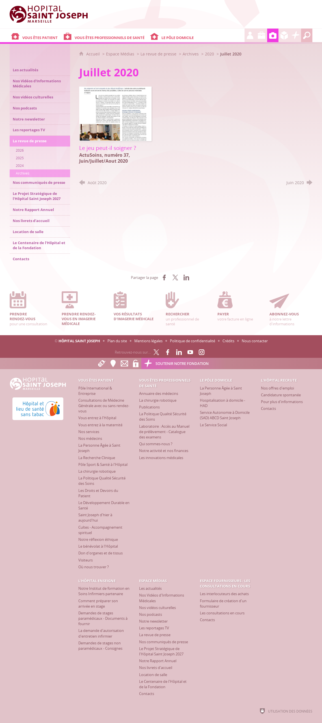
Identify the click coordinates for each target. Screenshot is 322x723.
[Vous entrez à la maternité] (100, 424)
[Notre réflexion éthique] (98, 539)
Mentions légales (148, 340)
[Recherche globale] (306, 35)
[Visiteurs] (85, 560)
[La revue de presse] (154, 634)
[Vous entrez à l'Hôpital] (97, 417)
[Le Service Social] (213, 424)
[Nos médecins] (90, 438)
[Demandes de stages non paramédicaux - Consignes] (100, 645)
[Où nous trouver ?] (93, 566)
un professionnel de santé (187, 308)
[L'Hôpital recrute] (250, 35)
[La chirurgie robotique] (97, 471)
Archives (191, 54)
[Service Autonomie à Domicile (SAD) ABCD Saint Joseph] (225, 415)
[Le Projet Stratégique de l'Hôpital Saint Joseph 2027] (161, 651)
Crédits (228, 340)
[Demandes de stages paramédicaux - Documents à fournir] (102, 618)
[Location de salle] (153, 674)
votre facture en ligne (238, 306)
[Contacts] (268, 408)
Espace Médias (120, 54)
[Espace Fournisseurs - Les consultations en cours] (284, 35)
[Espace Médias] (272, 35)
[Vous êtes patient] (36, 35)
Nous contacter (255, 340)
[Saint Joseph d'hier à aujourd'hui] (95, 517)
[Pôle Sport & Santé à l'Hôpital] (102, 464)
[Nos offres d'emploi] (277, 388)
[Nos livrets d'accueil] (155, 667)
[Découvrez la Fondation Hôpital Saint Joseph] (295, 35)
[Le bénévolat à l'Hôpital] (98, 546)
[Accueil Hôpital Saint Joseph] (52, 14)
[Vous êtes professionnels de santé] (105, 35)
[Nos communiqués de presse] (163, 641)
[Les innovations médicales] (161, 457)
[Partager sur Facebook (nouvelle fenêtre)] (164, 277)
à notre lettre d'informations (290, 308)
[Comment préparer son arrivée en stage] (98, 603)
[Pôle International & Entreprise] (95, 391)
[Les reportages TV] (154, 628)
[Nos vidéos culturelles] (157, 607)
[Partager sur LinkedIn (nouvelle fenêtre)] (186, 277)
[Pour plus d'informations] (282, 401)
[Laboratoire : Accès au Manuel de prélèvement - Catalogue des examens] (164, 432)
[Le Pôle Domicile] (197, 35)
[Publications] (149, 407)
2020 (209, 54)
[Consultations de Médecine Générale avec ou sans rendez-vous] (103, 406)
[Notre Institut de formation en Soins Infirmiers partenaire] (103, 591)
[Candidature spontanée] (281, 394)
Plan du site (117, 340)
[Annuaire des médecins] (158, 393)
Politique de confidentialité (192, 340)
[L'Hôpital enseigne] (261, 35)
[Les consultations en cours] (222, 613)
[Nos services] (88, 431)
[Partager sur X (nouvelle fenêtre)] (175, 277)
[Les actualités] (150, 588)
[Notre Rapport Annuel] (157, 660)
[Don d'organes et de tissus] (100, 553)
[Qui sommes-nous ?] (155, 443)
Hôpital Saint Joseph (79, 340)
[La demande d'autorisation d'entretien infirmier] (101, 633)
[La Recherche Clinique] (96, 457)
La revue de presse (158, 54)
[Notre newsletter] (153, 621)
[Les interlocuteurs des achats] (224, 593)
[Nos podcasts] (150, 614)
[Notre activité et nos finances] (163, 450)
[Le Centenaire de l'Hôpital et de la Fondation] (163, 684)
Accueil (93, 54)
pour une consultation (31, 308)
